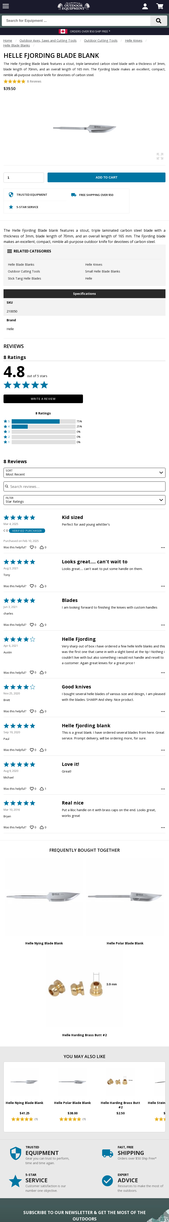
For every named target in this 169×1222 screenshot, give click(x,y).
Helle (88, 278)
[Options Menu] (162, 547)
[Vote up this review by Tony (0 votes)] (33, 586)
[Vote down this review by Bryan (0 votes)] (43, 827)
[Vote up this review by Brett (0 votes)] (33, 711)
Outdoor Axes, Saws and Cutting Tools (48, 40)
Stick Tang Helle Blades (24, 278)
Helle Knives (133, 40)
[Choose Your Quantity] (24, 178)
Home (7, 40)
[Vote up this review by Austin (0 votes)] (33, 672)
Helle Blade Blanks (16, 45)
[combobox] (84, 473)
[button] (43, 421)
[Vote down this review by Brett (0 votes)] (43, 711)
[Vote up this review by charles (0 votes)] (33, 625)
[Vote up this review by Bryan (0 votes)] (33, 827)
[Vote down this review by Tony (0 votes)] (43, 586)
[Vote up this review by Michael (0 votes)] (33, 788)
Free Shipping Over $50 (92, 195)
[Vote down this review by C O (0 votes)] (43, 547)
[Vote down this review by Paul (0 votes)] (43, 750)
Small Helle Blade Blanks (102, 271)
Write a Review (43, 399)
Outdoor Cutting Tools (101, 40)
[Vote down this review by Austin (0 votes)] (43, 672)
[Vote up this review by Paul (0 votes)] (33, 750)
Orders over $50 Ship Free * (90, 31)
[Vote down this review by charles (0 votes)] (43, 625)
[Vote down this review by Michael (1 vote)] (43, 788)
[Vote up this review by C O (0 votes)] (33, 547)
